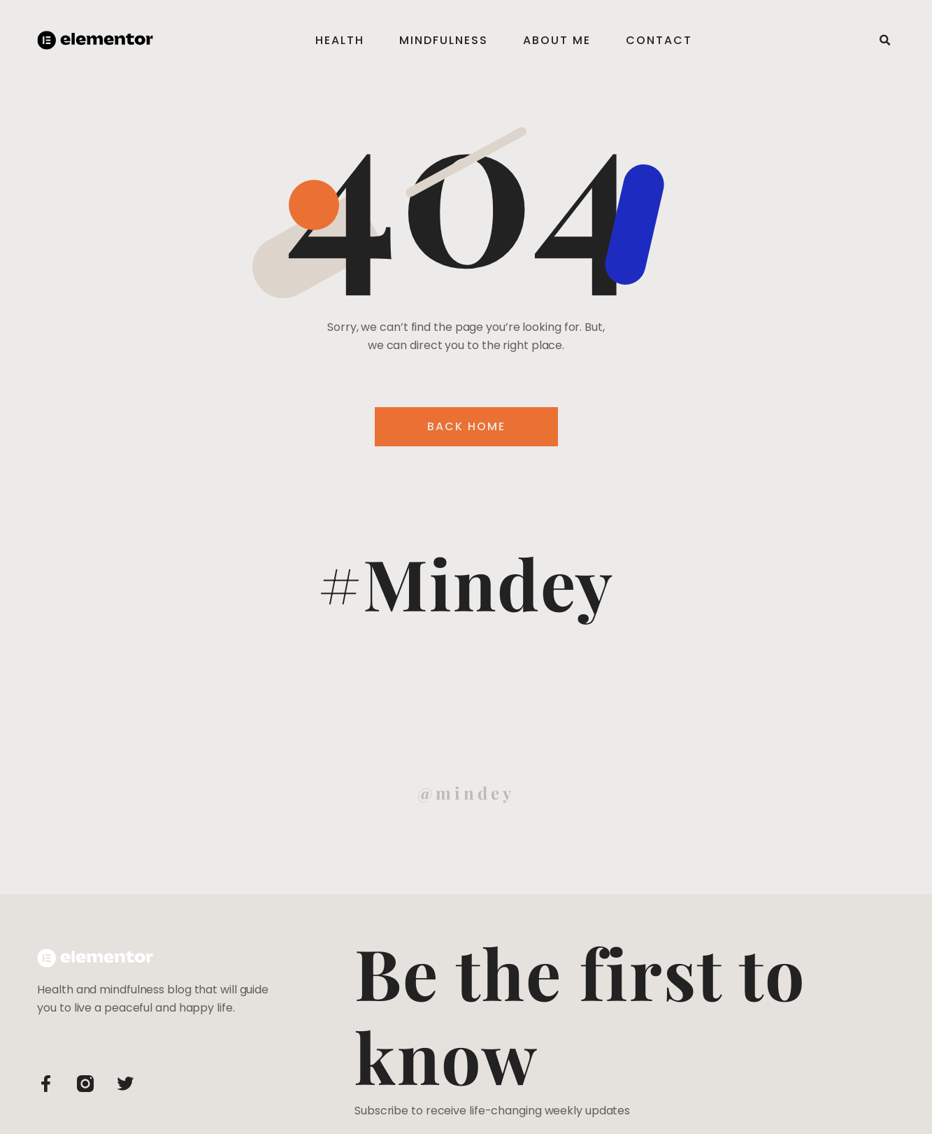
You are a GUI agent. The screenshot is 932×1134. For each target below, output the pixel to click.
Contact (659, 40)
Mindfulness (443, 40)
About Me (557, 40)
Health (339, 40)
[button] (885, 40)
